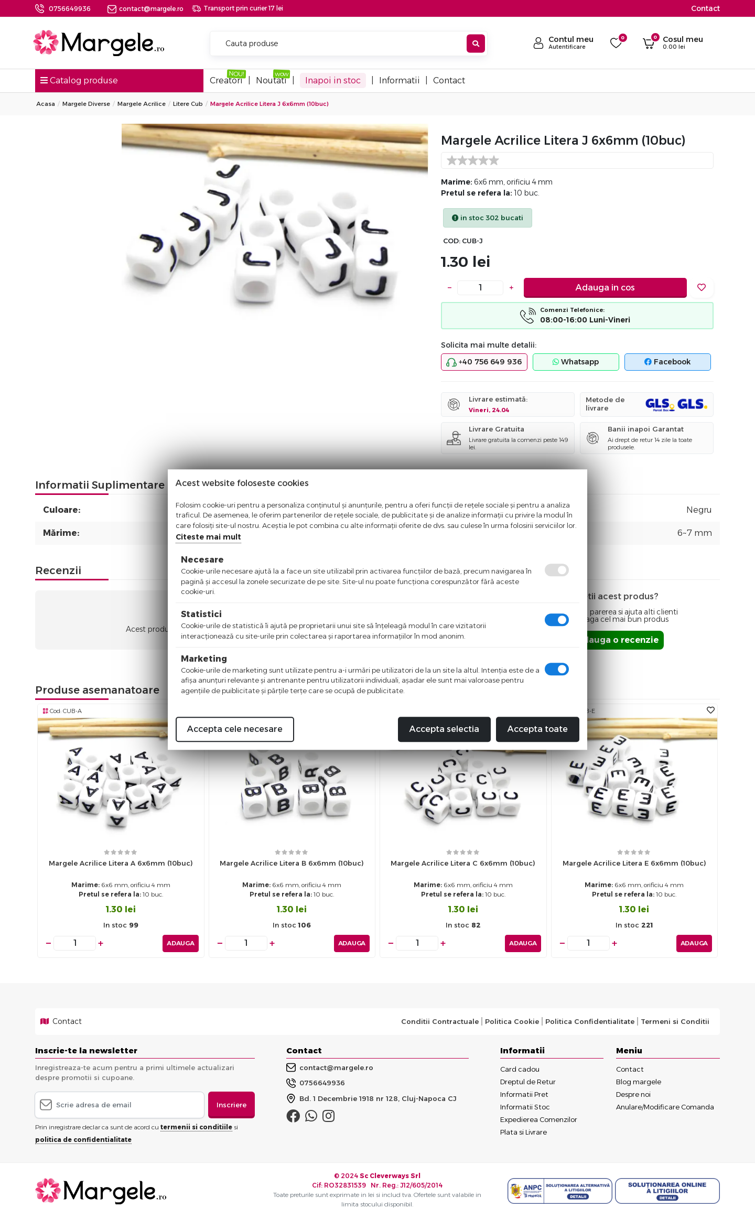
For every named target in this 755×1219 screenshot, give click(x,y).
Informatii (399, 80)
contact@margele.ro (145, 9)
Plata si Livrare (523, 1131)
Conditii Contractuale (440, 1021)
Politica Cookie (512, 1021)
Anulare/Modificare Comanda (665, 1106)
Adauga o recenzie (617, 640)
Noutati (271, 80)
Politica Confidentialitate (589, 1021)
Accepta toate (538, 729)
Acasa (45, 103)
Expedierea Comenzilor (538, 1119)
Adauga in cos (605, 288)
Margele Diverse (86, 103)
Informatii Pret (524, 1093)
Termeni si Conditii (675, 1021)
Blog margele (638, 1081)
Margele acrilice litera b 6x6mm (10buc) (292, 863)
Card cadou (520, 1068)
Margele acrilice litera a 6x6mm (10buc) (121, 863)
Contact (705, 8)
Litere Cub (188, 103)
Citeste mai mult (208, 537)
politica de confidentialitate (83, 1139)
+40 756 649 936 (484, 362)
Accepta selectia (444, 729)
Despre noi (633, 1093)
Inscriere (231, 1104)
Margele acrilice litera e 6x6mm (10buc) (634, 863)
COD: (451, 241)
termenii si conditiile (196, 1126)
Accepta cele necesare (235, 729)
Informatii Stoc (525, 1106)
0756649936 (70, 9)
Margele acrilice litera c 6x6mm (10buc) (463, 863)
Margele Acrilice (141, 103)
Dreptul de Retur (528, 1081)
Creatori (226, 80)
